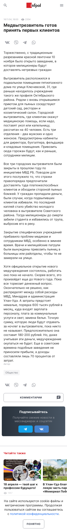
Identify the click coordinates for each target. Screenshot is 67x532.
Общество (11, 372)
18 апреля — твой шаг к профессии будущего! (21, 486)
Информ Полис (33, 5)
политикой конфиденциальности (34, 514)
